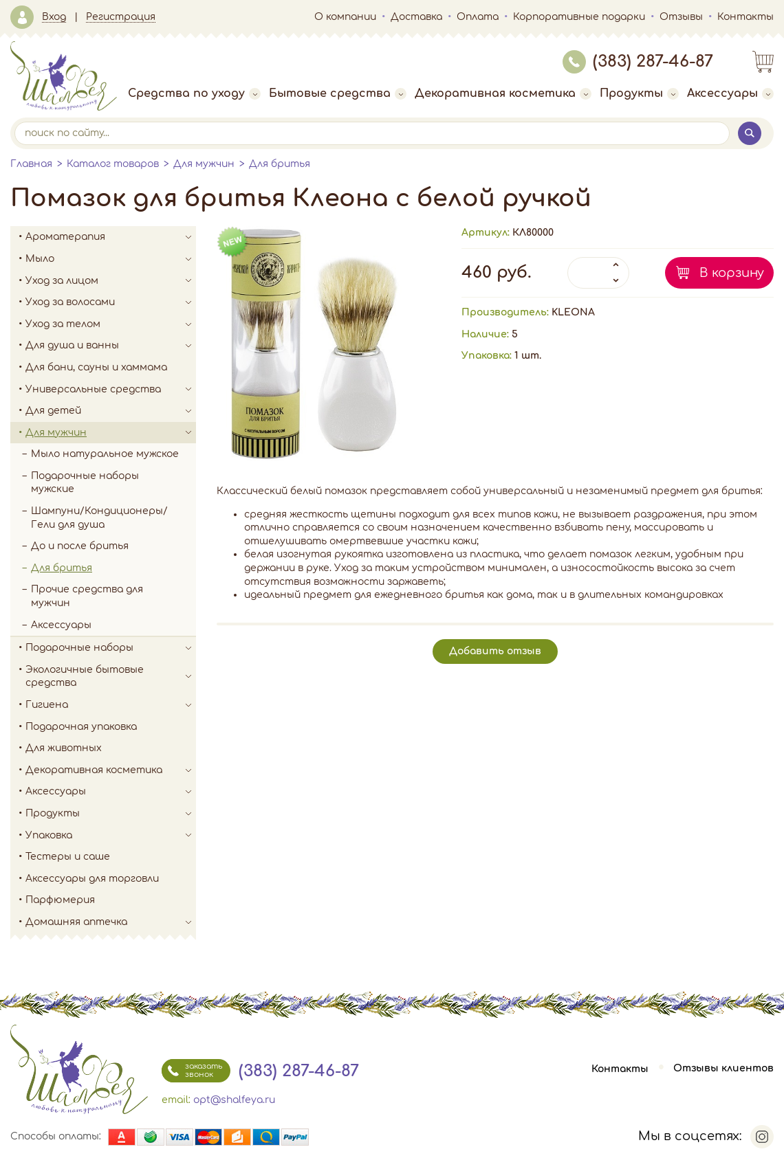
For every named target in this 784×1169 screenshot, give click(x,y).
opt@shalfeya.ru (234, 1100)
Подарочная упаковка (81, 727)
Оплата (478, 17)
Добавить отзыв (495, 651)
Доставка (416, 17)
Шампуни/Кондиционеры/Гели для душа (99, 518)
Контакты (745, 17)
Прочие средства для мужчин (87, 596)
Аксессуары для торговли (92, 878)
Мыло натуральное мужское (105, 454)
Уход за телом (110, 324)
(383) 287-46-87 (638, 61)
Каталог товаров (113, 164)
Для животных (63, 748)
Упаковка (110, 836)
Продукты (639, 93)
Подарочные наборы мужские (85, 483)
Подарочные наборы (110, 648)
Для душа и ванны (110, 346)
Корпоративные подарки (579, 17)
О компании (345, 17)
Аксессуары (730, 93)
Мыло (110, 259)
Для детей (110, 411)
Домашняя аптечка (110, 922)
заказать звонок (192, 1070)
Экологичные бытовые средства (110, 676)
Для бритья (279, 164)
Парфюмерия (60, 900)
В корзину (731, 273)
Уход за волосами (110, 302)
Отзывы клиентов (723, 1069)
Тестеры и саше (67, 856)
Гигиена (110, 705)
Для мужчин (204, 164)
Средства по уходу (194, 93)
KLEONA (573, 312)
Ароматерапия (110, 237)
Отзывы (681, 17)
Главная (31, 164)
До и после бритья (80, 546)
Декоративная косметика (503, 93)
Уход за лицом (110, 281)
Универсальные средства (110, 390)
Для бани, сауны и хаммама (96, 367)
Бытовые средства (337, 93)
